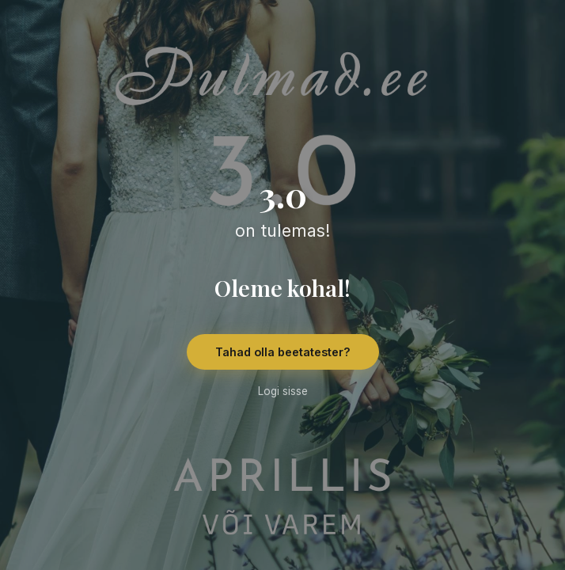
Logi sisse (283, 391)
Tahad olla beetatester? (283, 352)
